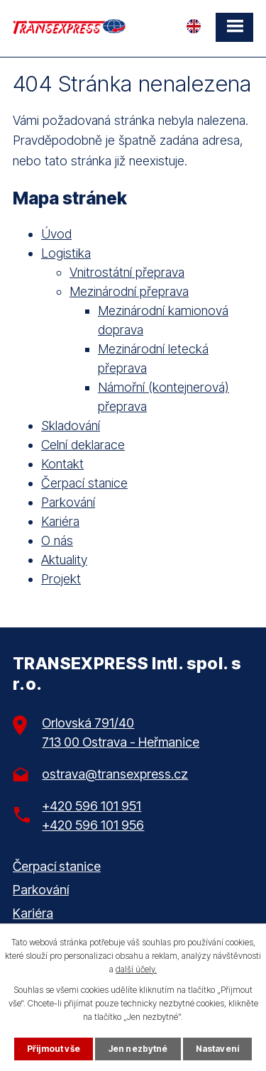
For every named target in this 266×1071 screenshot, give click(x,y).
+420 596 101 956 (93, 825)
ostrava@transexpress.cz (115, 774)
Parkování (68, 502)
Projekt (61, 578)
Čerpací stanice (84, 483)
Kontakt (62, 463)
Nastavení (217, 1048)
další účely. (136, 969)
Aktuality (64, 559)
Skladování (70, 425)
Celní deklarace (83, 444)
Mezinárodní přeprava (129, 291)
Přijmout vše (53, 1048)
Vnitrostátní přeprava (127, 272)
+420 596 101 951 (91, 805)
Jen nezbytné (138, 1048)
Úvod (56, 233)
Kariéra (60, 521)
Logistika (66, 253)
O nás (57, 540)
